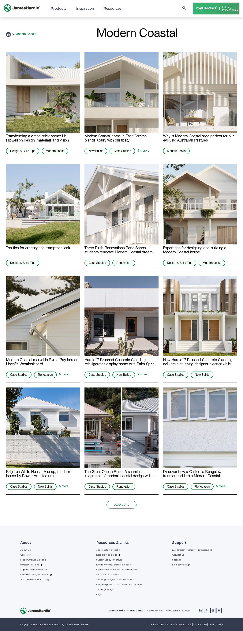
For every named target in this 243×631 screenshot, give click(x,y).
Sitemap (176, 559)
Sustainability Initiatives (109, 559)
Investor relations (29, 564)
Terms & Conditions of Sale (163, 624)
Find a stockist (180, 564)
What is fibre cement (107, 574)
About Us (25, 549)
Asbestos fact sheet (106, 549)
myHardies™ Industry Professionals (191, 549)
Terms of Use (200, 624)
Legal (99, 594)
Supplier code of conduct (33, 569)
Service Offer (185, 624)
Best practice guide (106, 554)
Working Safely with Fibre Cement (115, 579)
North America (155, 610)
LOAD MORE (121, 504)
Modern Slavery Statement (35, 574)
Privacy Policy (216, 624)
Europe (186, 610)
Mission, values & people (33, 559)
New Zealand (173, 610)
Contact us (178, 554)
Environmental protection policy (114, 564)
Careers (24, 554)
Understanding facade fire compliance (116, 569)
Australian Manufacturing (34, 579)
